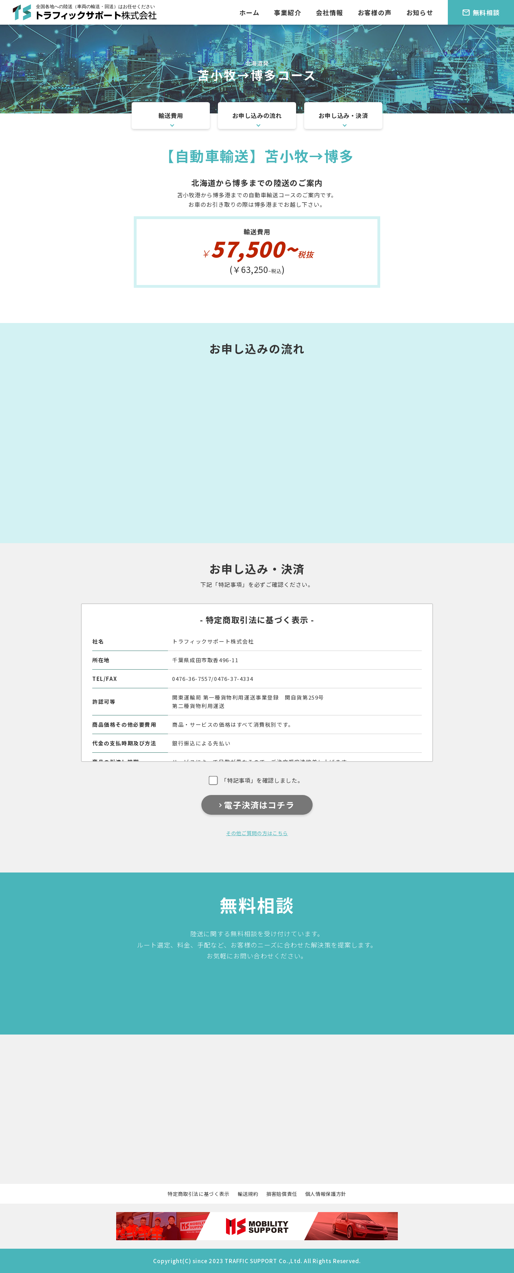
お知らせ (420, 12)
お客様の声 (375, 12)
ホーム (249, 12)
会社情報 (329, 12)
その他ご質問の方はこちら (257, 833)
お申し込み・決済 (343, 115)
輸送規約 (248, 1193)
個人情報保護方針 (325, 1193)
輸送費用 (170, 115)
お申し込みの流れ (257, 115)
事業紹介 (287, 12)
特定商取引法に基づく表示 (199, 1193)
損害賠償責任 (281, 1193)
